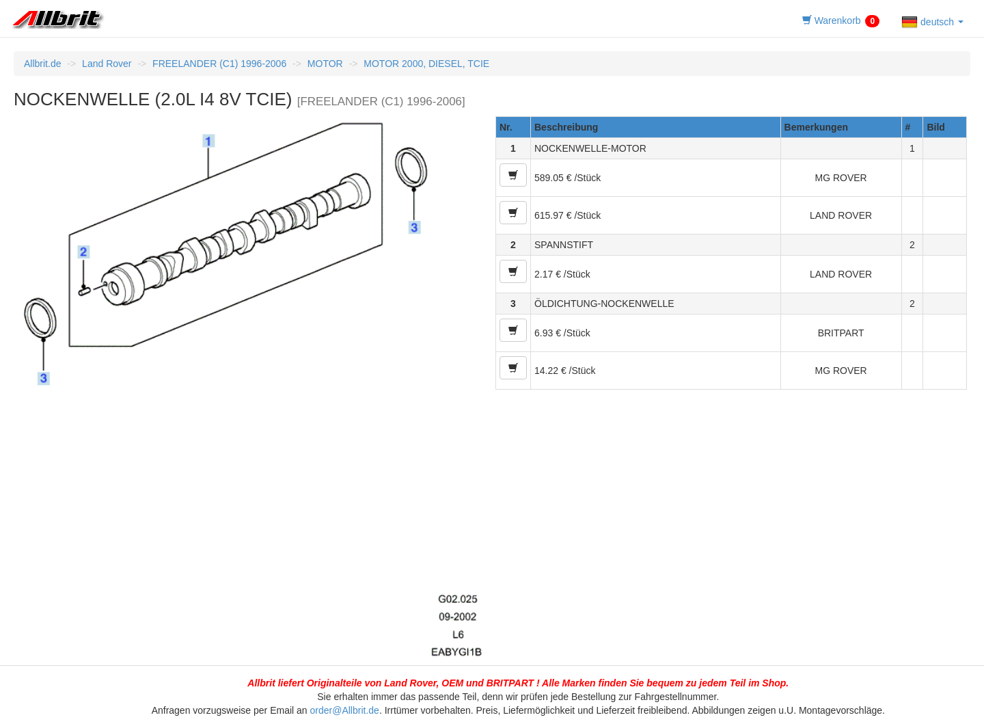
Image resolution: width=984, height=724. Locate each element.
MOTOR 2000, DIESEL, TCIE (426, 63)
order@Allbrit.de (344, 710)
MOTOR (325, 63)
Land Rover (106, 63)
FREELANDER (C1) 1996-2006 (219, 63)
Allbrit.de (42, 63)
